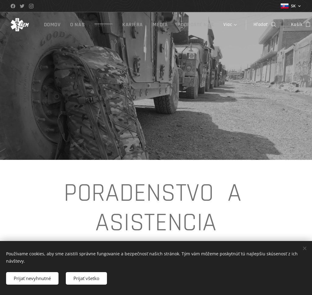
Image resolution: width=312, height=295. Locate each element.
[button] (252, 24)
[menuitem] (54, 24)
